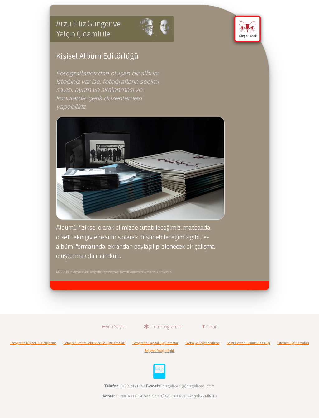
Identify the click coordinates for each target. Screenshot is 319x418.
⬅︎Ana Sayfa (113, 326)
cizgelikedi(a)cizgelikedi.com (188, 386)
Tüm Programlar (163, 326)
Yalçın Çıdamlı (78, 34)
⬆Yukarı (209, 326)
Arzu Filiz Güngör (84, 24)
